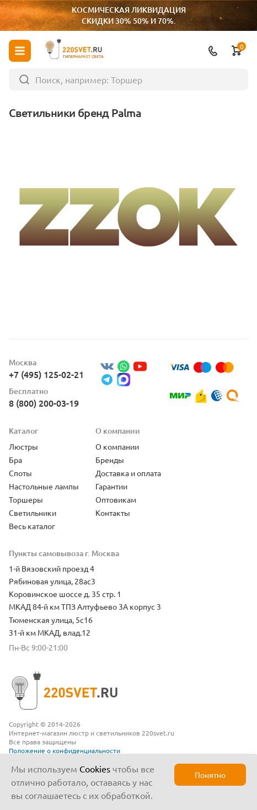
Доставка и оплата (128, 473)
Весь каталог (32, 526)
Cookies (94, 768)
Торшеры (26, 499)
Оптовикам (115, 499)
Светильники (32, 513)
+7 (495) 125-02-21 (46, 374)
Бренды (109, 460)
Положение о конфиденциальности (64, 750)
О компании (117, 446)
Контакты (112, 513)
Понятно (210, 775)
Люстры (23, 446)
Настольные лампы (44, 486)
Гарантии (111, 486)
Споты (20, 473)
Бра (15, 460)
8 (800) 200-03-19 (44, 403)
